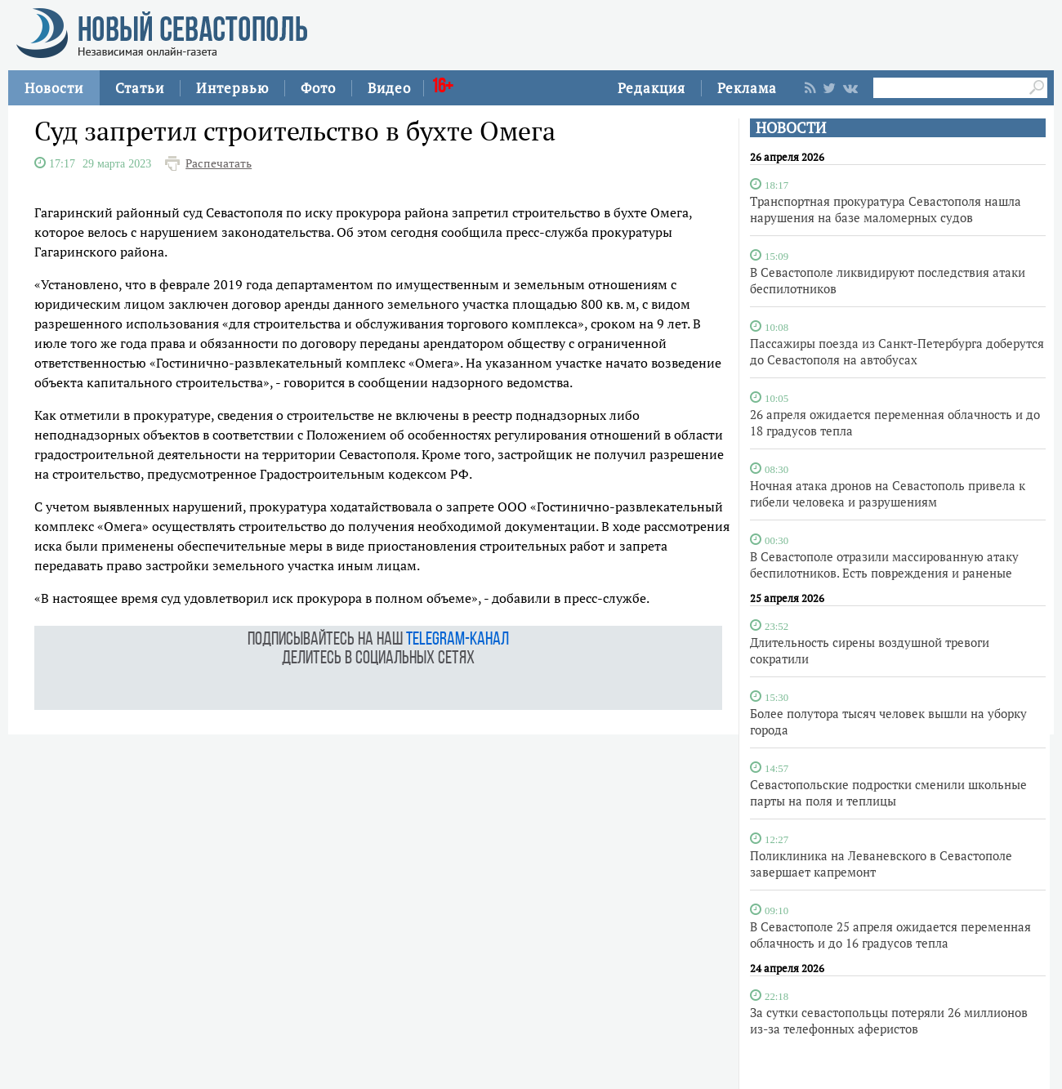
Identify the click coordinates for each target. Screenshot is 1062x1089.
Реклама (747, 87)
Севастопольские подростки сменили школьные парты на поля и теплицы (888, 792)
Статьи (139, 87)
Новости (54, 87)
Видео (389, 87)
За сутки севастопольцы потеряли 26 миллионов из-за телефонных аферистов (889, 1020)
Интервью (232, 87)
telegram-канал (457, 640)
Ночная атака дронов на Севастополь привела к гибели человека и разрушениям (887, 493)
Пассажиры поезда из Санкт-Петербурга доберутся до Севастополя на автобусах (897, 351)
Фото (318, 87)
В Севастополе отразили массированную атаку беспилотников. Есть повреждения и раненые (884, 564)
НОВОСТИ (791, 127)
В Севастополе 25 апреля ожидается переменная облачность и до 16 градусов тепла (890, 934)
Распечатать (218, 163)
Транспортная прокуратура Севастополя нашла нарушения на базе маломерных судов (885, 209)
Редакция (651, 87)
